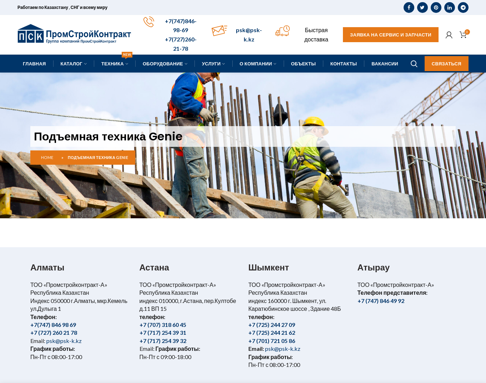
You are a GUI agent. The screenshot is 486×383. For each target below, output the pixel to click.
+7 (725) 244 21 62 (271, 332)
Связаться (446, 63)
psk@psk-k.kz (63, 340)
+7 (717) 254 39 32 (163, 340)
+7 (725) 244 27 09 (271, 324)
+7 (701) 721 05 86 (271, 340)
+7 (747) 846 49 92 (381, 300)
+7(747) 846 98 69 (53, 324)
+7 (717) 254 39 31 (163, 332)
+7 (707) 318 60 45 (163, 324)
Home (47, 157)
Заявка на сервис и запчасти (390, 35)
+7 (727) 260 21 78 (53, 332)
